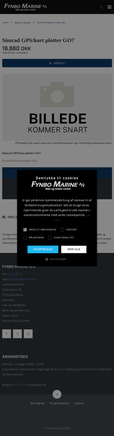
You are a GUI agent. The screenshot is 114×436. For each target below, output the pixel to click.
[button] (57, 259)
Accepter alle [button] (42, 249)
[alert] (57, 218)
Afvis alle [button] (73, 249)
